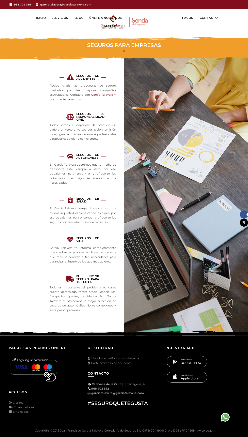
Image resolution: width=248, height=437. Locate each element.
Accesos (111, 26)
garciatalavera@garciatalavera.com (117, 393)
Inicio (41, 18)
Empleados (19, 411)
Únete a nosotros (105, 18)
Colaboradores (21, 407)
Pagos (187, 18)
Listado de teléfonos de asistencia (113, 358)
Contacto (209, 18)
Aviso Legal (205, 430)
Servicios (59, 18)
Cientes (16, 402)
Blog (79, 18)
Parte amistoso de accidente (110, 363)
